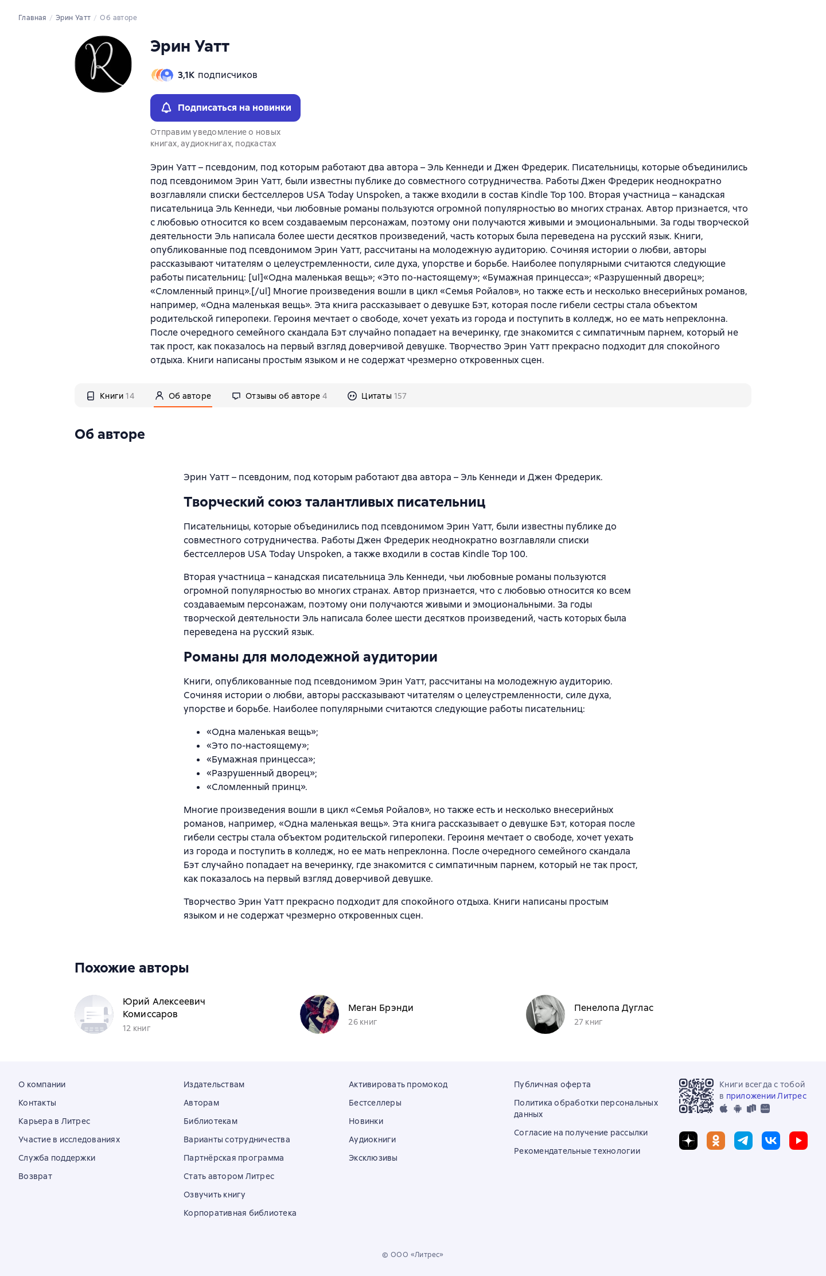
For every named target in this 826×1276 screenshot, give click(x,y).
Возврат (35, 1176)
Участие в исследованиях (69, 1139)
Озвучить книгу (215, 1194)
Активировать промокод (398, 1084)
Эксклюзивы (373, 1158)
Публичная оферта (552, 1084)
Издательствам (214, 1084)
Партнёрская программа (234, 1158)
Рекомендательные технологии (577, 1151)
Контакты (37, 1103)
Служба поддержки (56, 1158)
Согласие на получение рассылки (581, 1132)
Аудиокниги (372, 1139)
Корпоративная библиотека (240, 1213)
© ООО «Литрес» (413, 1255)
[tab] (110, 395)
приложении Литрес (766, 1096)
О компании (42, 1084)
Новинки (366, 1121)
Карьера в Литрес (54, 1121)
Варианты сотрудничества (237, 1139)
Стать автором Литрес (229, 1176)
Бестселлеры (375, 1103)
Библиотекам (210, 1121)
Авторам (201, 1103)
